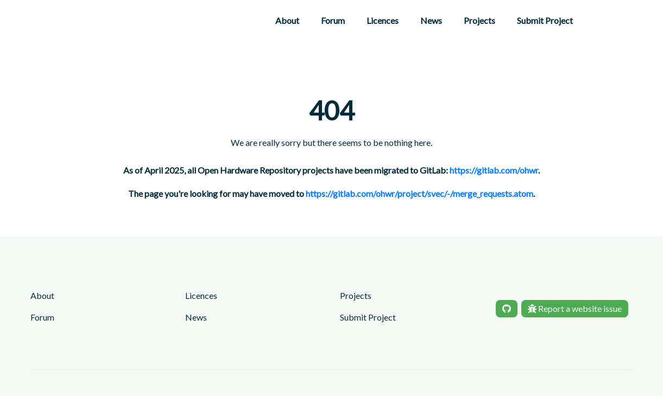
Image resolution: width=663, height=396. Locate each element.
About (287, 20)
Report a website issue (575, 308)
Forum (333, 20)
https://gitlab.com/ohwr (494, 170)
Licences (383, 20)
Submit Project (545, 20)
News (431, 20)
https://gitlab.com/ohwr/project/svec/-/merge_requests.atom (419, 193)
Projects (479, 20)
